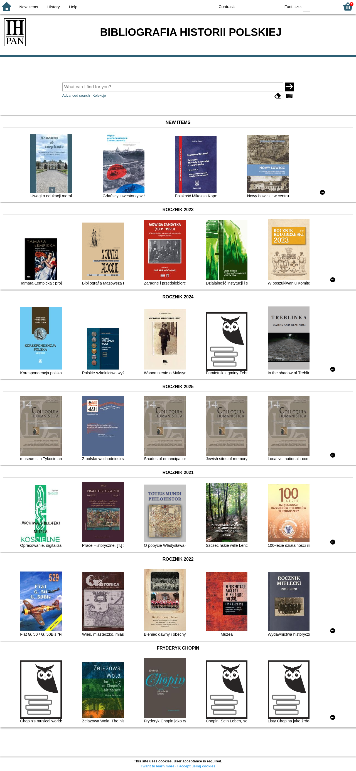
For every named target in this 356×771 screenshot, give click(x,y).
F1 (316, 6)
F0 (306, 6)
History (53, 7)
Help (73, 7)
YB (264, 6)
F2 (329, 6)
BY (275, 6)
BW (252, 6)
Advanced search (76, 95)
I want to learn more (157, 766)
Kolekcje (99, 95)
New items (28, 7)
